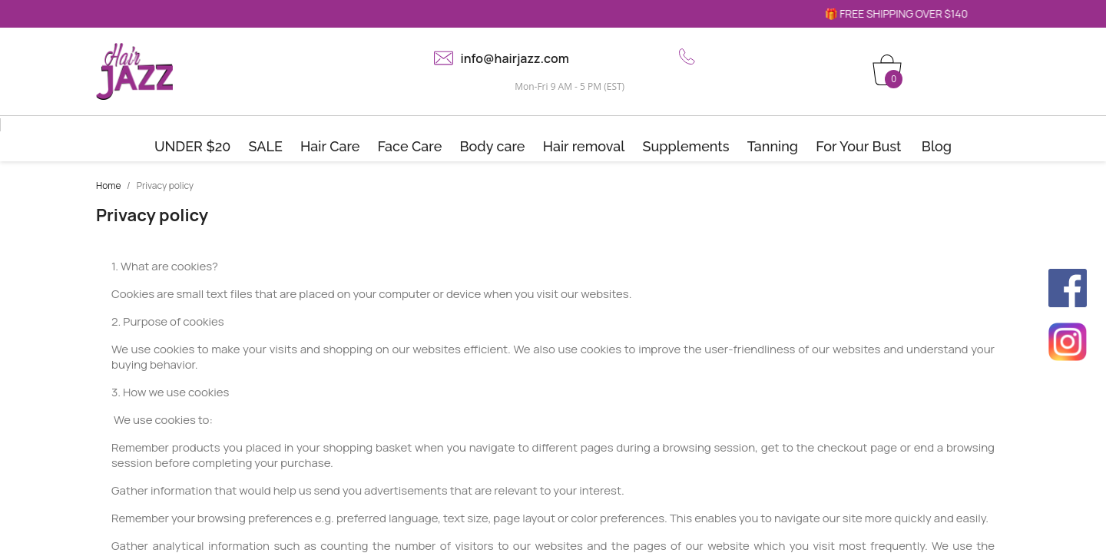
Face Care (410, 146)
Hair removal (584, 146)
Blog (937, 146)
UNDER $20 (192, 146)
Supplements (686, 146)
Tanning (772, 146)
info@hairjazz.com (515, 58)
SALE (266, 146)
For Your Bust (858, 146)
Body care (492, 146)
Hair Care (329, 146)
